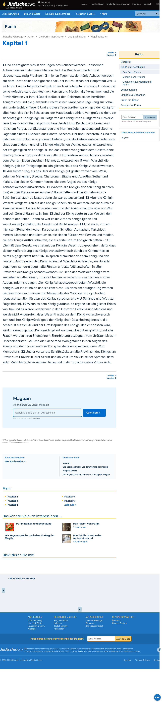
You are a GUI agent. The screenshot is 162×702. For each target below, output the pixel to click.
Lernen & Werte (32, 13)
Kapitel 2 (12, 496)
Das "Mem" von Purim (86, 523)
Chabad (56, 649)
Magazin (31, 629)
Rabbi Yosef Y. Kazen (68, 651)
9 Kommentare (80, 541)
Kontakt (157, 660)
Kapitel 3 (12, 500)
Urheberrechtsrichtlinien (18, 443)
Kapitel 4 (12, 504)
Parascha (89, 623)
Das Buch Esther (77, 36)
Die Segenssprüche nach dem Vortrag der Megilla (86, 474)
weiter (60, 53)
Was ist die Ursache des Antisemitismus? (87, 537)
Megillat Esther (99, 36)
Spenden (136, 3)
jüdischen (115, 651)
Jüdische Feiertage (12, 36)
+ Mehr (103, 13)
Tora (89, 651)
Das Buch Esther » (15, 461)
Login (84, 3)
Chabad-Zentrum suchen (118, 3)
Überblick (116, 620)
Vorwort (66, 463)
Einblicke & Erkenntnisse (57, 13)
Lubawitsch (64, 649)
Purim (10, 26)
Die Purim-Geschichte (51, 36)
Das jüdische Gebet (94, 626)
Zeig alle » (70, 504)
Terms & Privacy (142, 660)
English (125, 137)
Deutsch (147, 3)
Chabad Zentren (119, 623)
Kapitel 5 (69, 496)
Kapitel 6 (69, 500)
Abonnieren (59, 629)
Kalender (58, 623)
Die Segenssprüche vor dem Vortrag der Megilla (85, 467)
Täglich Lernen (60, 626)
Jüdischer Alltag (10, 13)
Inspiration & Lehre (85, 13)
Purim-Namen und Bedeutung (34, 523)
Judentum (96, 651)
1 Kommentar (79, 527)
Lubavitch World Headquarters (120, 649)
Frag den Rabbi (97, 3)
